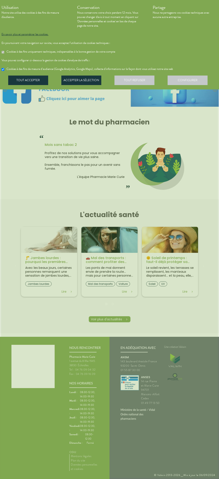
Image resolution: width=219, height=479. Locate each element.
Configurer (190, 81)
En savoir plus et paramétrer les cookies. (25, 34)
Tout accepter (28, 81)
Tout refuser (136, 81)
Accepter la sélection (82, 80)
